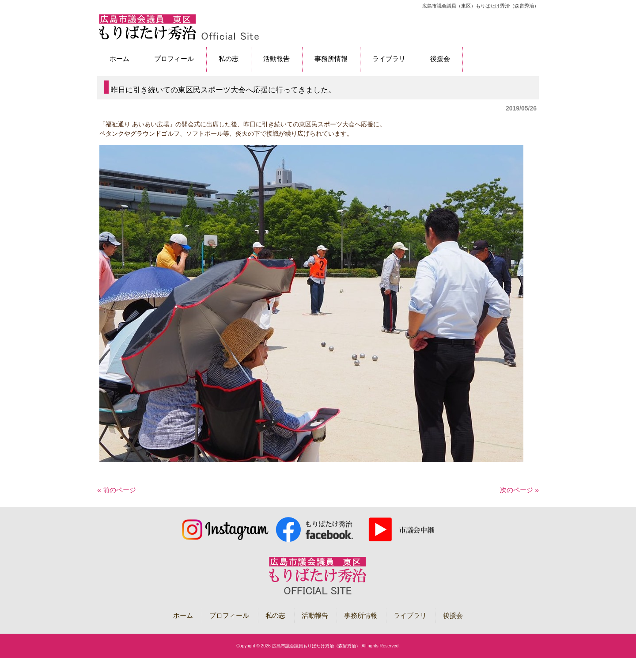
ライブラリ (410, 615)
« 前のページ (116, 490)
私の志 (275, 615)
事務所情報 (360, 615)
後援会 (453, 615)
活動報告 (315, 615)
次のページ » (519, 490)
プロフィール (229, 615)
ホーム (183, 615)
